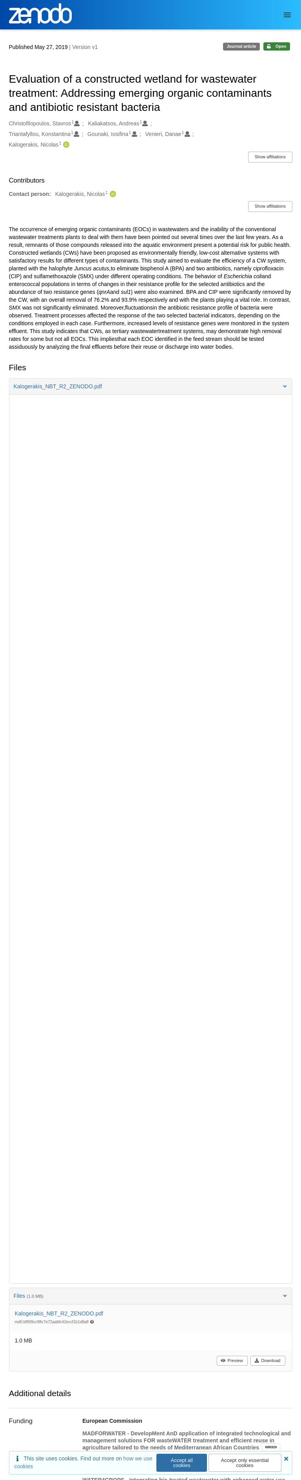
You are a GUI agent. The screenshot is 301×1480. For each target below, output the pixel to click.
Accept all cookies (182, 1462)
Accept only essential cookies (245, 1462)
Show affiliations (270, 156)
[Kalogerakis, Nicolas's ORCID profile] (65, 145)
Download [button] (267, 1360)
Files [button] (151, 1296)
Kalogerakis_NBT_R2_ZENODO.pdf (59, 1313)
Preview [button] (232, 1360)
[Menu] (287, 15)
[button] (151, 386)
